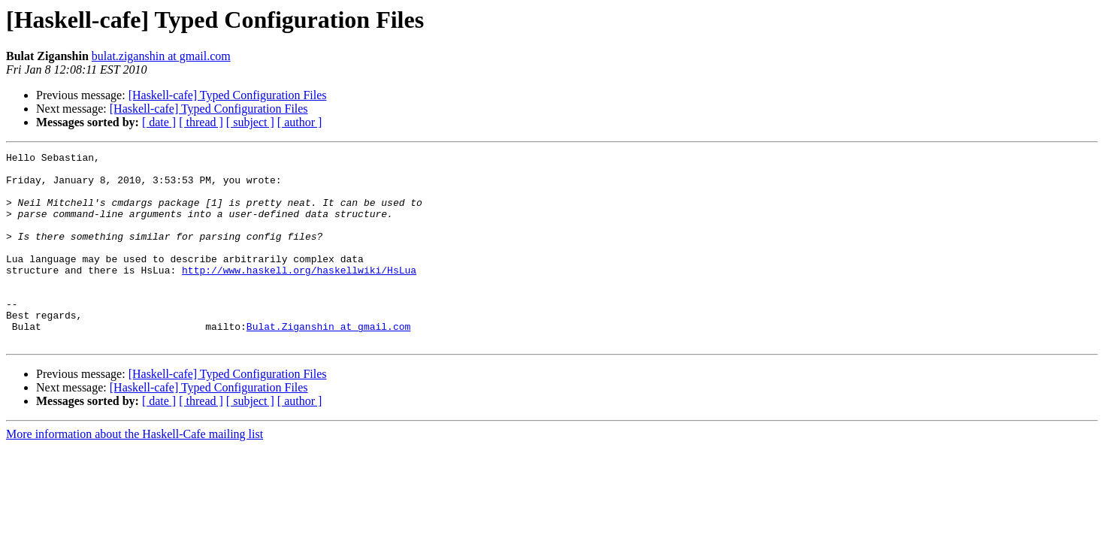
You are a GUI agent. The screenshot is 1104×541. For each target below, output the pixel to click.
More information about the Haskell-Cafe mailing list (134, 472)
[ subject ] (250, 122)
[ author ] (299, 122)
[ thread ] (201, 122)
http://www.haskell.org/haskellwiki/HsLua (299, 294)
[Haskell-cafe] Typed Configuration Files (228, 95)
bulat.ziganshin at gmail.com (161, 56)
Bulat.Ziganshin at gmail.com (328, 362)
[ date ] (159, 122)
